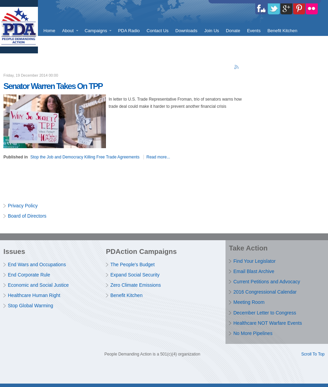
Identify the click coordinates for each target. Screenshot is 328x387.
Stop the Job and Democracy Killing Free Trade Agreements (85, 157)
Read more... (158, 157)
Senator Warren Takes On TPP (52, 86)
